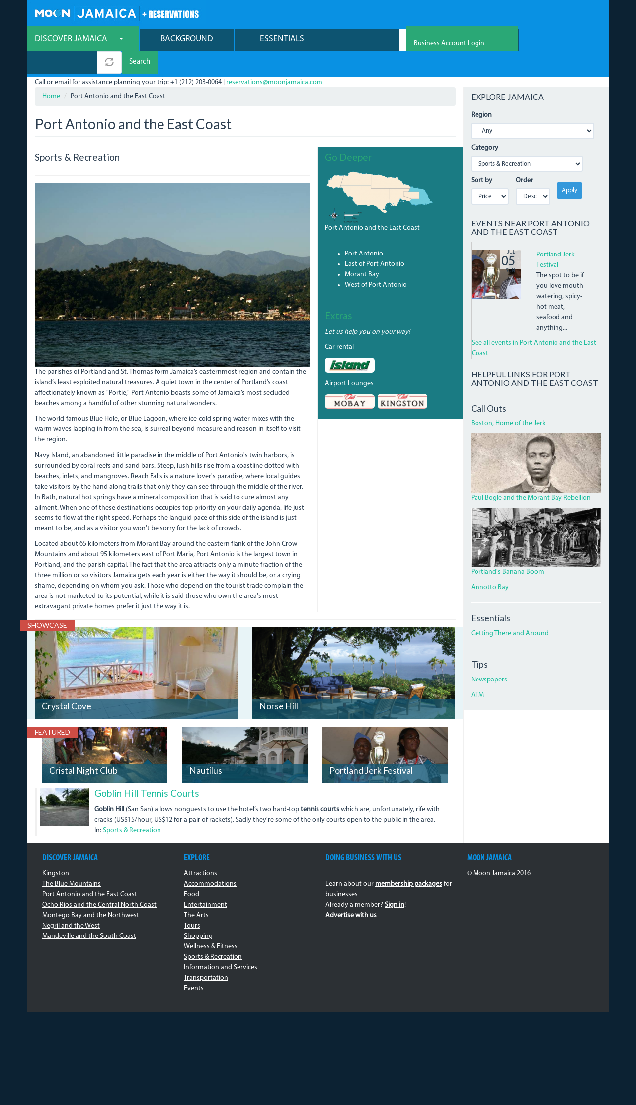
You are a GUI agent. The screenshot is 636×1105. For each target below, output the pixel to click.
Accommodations (210, 862)
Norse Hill (278, 685)
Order (524, 159)
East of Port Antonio (374, 243)
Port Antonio (364, 232)
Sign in (394, 883)
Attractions (200, 852)
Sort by (481, 159)
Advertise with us (351, 894)
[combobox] (364, 41)
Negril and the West (71, 904)
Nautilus (205, 750)
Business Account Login (566, 15)
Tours (192, 904)
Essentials (282, 40)
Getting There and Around (510, 612)
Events (194, 967)
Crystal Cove (66, 685)
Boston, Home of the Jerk (508, 402)
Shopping (198, 915)
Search (441, 41)
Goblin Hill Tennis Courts (146, 772)
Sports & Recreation (132, 809)
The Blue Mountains (71, 862)
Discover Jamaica (79, 40)
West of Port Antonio (376, 263)
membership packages (408, 862)
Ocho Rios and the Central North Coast (99, 883)
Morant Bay (362, 253)
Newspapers (489, 658)
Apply (569, 169)
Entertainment (205, 883)
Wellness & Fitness (211, 925)
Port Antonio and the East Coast (372, 206)
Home (51, 75)
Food (191, 873)
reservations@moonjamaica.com (274, 61)
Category (484, 126)
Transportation (206, 956)
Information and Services (220, 946)
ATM (477, 674)
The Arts (196, 894)
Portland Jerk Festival (371, 750)
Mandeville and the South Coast (89, 915)
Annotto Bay (490, 566)
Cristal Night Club (83, 750)
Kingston (55, 852)
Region (481, 93)
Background (186, 40)
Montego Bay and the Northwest (90, 894)
